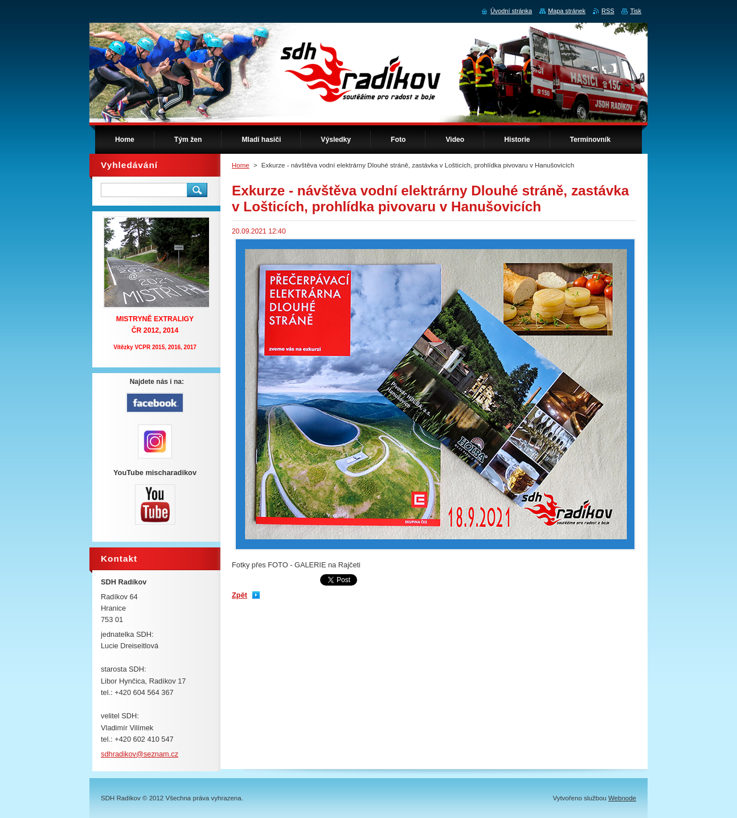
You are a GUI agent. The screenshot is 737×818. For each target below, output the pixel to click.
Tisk (635, 10)
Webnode (622, 798)
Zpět (239, 595)
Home (240, 165)
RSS (607, 10)
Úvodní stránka (511, 10)
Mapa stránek (566, 10)
